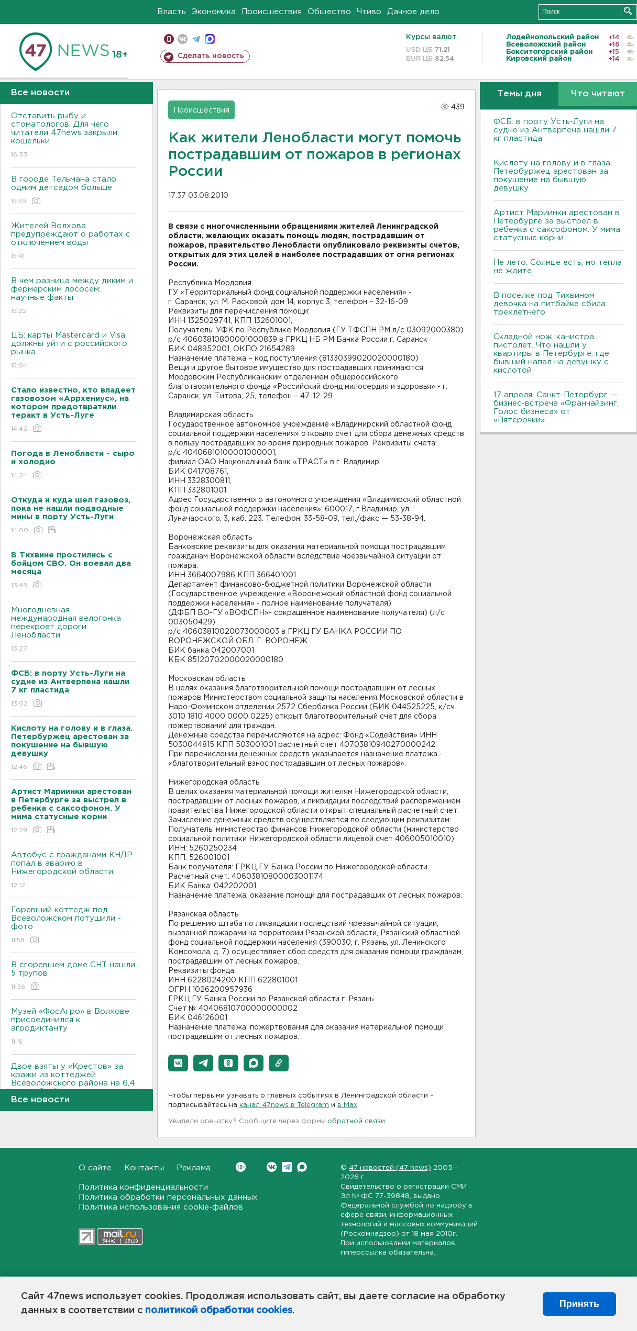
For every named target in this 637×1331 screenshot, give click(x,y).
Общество (329, 11)
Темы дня (519, 94)
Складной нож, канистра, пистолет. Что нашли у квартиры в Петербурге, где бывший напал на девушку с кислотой (551, 353)
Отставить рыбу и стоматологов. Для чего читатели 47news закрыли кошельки (73, 136)
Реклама (194, 1168)
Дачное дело (413, 11)
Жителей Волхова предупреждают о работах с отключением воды (73, 241)
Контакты (144, 1168)
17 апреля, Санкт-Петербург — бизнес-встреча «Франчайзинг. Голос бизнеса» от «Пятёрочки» (556, 407)
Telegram (287, 1167)
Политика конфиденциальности (143, 1187)
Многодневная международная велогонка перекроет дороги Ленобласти (73, 630)
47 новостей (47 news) (390, 1168)
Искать (628, 11)
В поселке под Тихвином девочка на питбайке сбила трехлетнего (549, 304)
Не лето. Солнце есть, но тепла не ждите (557, 266)
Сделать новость (211, 56)
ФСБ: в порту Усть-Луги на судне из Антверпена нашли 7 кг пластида (555, 130)
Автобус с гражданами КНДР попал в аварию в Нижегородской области (73, 871)
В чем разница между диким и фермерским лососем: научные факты (73, 296)
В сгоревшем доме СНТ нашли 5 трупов (73, 976)
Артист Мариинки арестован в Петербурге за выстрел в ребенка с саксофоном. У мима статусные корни (556, 225)
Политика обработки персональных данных (168, 1197)
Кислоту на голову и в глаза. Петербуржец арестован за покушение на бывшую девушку (552, 176)
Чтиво (369, 11)
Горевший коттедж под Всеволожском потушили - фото (73, 926)
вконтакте (183, 39)
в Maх (347, 1105)
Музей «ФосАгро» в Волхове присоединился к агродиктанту (73, 1027)
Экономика (214, 11)
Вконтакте (241, 1167)
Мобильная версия (169, 39)
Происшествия (271, 11)
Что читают (598, 94)
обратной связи (356, 1121)
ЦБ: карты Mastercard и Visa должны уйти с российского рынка (73, 351)
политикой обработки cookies (218, 1310)
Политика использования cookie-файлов (161, 1207)
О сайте (95, 1168)
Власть (171, 11)
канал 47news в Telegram (284, 1105)
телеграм (196, 39)
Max (302, 1167)
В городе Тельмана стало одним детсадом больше (73, 191)
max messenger (210, 39)
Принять (579, 1304)
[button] (178, 1063)
